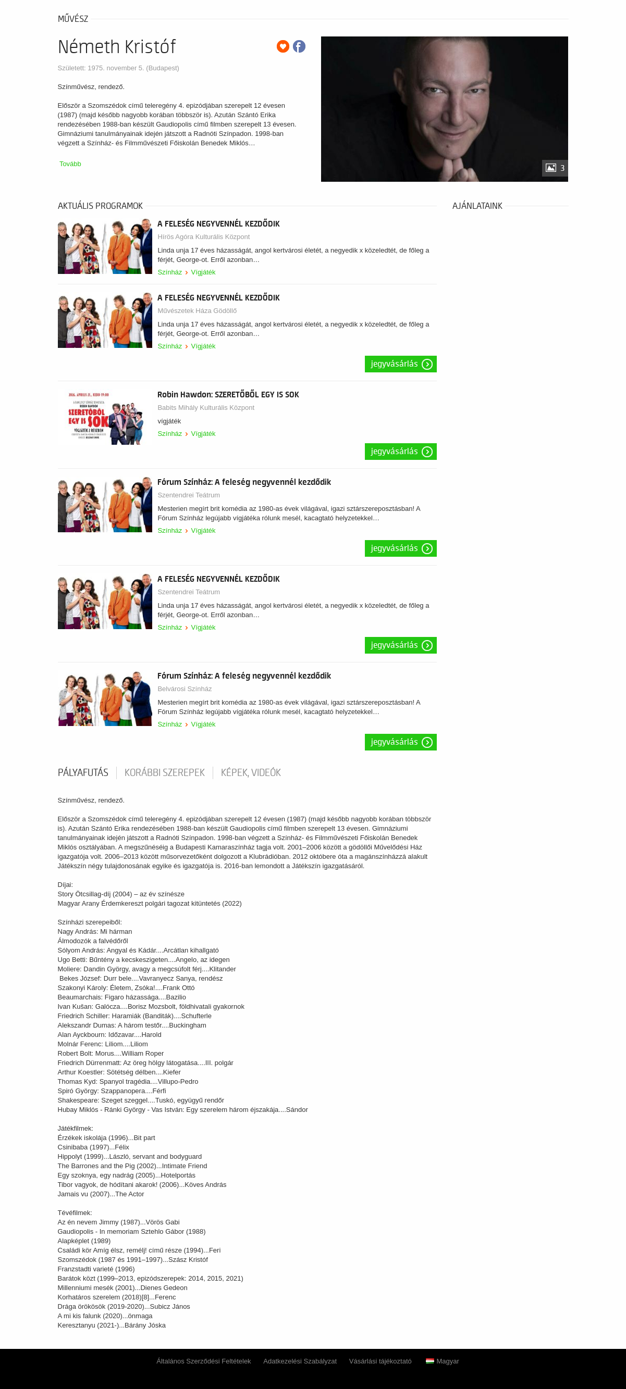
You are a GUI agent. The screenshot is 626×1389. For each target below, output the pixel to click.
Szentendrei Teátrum (188, 495)
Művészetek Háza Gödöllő (197, 311)
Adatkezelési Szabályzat (300, 1361)
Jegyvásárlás (394, 364)
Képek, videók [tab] (251, 773)
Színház (169, 272)
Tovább (70, 164)
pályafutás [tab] (83, 773)
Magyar (442, 1361)
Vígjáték (203, 272)
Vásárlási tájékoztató (380, 1361)
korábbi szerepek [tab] (165, 773)
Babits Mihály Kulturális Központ (205, 407)
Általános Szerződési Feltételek (203, 1361)
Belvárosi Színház (184, 689)
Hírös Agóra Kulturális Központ (203, 237)
